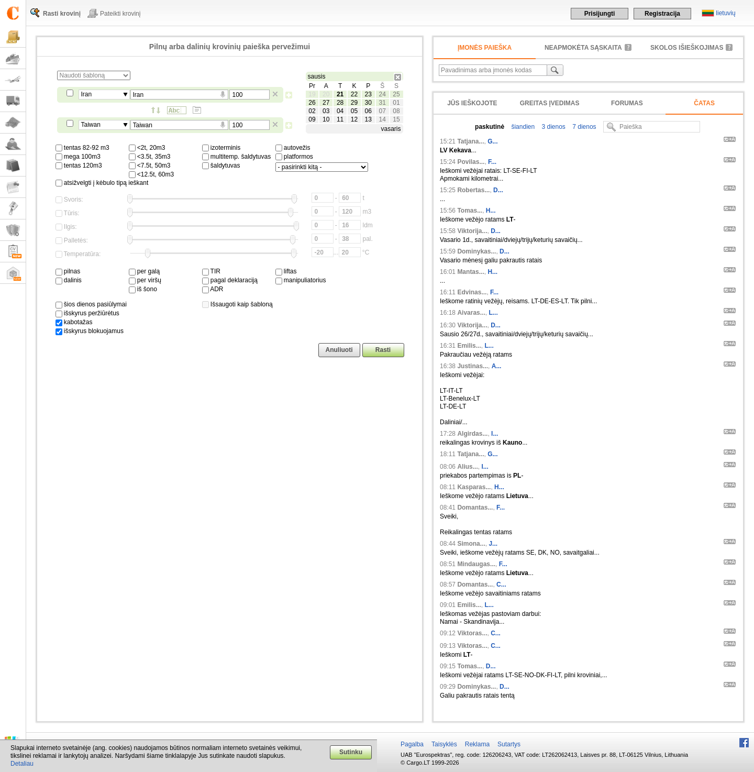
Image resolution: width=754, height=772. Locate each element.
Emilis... (469, 345)
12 (354, 119)
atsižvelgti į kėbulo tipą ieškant (102, 182)
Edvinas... (471, 292)
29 (354, 102)
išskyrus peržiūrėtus (87, 313)
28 (340, 102)
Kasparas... (474, 487)
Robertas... (473, 190)
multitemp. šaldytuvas (236, 156)
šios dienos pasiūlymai (91, 304)
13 (368, 119)
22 (354, 94)
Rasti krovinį (62, 13)
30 (368, 102)
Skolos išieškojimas (686, 47)
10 (326, 119)
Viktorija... (472, 231)
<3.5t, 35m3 (150, 156)
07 (382, 111)
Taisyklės (444, 744)
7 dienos (583, 126)
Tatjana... (470, 141)
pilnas (68, 271)
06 (368, 111)
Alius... (467, 466)
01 (396, 102)
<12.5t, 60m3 (151, 174)
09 (311, 119)
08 (396, 111)
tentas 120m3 (79, 165)
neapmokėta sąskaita (583, 47)
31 (382, 102)
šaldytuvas (221, 165)
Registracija (662, 13)
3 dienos (553, 126)
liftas (286, 271)
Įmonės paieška (485, 47)
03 (326, 111)
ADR (213, 289)
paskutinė (489, 126)
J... (493, 543)
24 (382, 94)
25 (396, 94)
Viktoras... (472, 633)
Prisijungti (599, 13)
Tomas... (469, 210)
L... (493, 312)
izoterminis (221, 147)
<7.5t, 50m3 (150, 165)
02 (311, 111)
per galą (144, 271)
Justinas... (472, 366)
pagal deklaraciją (230, 280)
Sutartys (508, 744)
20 (326, 94)
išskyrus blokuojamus (90, 331)
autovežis (293, 147)
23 (368, 94)
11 (340, 119)
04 (340, 111)
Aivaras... (471, 312)
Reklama (477, 744)
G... (492, 141)
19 (311, 94)
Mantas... (470, 271)
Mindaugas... (476, 564)
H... (491, 210)
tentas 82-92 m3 (82, 147)
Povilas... (470, 162)
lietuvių (725, 13)
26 (311, 102)
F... (492, 162)
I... (494, 433)
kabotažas (74, 322)
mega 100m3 (78, 156)
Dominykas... (476, 251)
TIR (211, 271)
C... (501, 584)
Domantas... (475, 507)
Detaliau (22, 763)
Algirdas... (472, 433)
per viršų (145, 280)
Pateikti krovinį (120, 13)
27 (326, 102)
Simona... (471, 543)
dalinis (69, 280)
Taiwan (91, 124)
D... (498, 190)
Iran (86, 94)
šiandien (522, 126)
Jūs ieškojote (472, 103)
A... (497, 366)
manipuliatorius (300, 280)
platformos (294, 156)
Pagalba (412, 744)
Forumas (627, 103)
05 (354, 111)
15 (396, 119)
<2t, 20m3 (147, 147)
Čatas (704, 103)
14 (382, 119)
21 (340, 94)
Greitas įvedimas (550, 103)
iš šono (143, 289)
